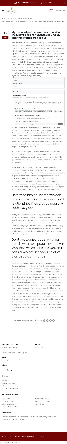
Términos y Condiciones (10, 404)
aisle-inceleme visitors (23, 321)
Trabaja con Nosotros (42, 399)
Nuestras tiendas (8, 401)
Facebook (44, 320)
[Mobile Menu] (4, 10)
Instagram (11, 369)
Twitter (47, 320)
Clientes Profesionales (42, 401)
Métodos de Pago (8, 383)
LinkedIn (50, 320)
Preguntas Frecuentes (10, 389)
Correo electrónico (53, 320)
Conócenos (6, 399)
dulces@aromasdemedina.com (13, 360)
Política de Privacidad (10, 407)
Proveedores (39, 404)
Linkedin (15, 369)
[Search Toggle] (60, 10)
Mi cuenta (5, 380)
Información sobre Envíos (11, 386)
